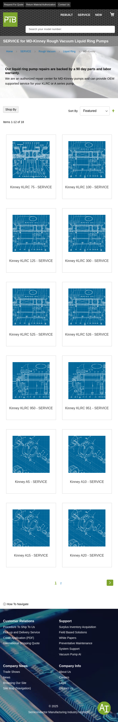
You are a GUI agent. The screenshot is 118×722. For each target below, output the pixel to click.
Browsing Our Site (14, 683)
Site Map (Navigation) (17, 688)
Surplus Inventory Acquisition (77, 627)
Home (9, 51)
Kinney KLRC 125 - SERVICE (31, 261)
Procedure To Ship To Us (19, 627)
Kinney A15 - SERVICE (31, 555)
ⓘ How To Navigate (15, 604)
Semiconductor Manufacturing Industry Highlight (59, 712)
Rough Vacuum (47, 51)
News (6, 677)
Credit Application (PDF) (18, 637)
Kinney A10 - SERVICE (87, 482)
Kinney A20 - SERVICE (87, 555)
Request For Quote (13, 4)
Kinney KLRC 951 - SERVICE (87, 408)
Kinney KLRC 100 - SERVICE (87, 187)
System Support (69, 648)
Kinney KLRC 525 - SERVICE (31, 334)
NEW (98, 14)
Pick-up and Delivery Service (21, 632)
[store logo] (10, 19)
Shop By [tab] (10, 109)
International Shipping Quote (21, 643)
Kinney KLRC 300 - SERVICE (87, 261)
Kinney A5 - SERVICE (31, 482)
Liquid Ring (69, 51)
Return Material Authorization (40, 4)
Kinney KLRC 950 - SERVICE (31, 408)
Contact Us (63, 4)
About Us (65, 671)
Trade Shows (11, 671)
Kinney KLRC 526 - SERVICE (87, 334)
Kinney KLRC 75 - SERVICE (31, 187)
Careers (64, 677)
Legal (62, 683)
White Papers (67, 637)
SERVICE (84, 14)
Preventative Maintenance (75, 643)
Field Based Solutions (73, 632)
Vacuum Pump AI (70, 654)
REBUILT (67, 14)
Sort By (73, 111)
